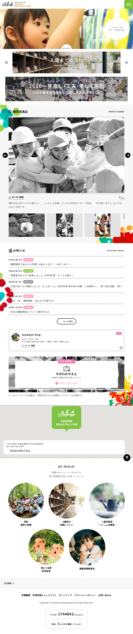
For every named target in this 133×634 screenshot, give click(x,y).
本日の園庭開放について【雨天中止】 (30, 312)
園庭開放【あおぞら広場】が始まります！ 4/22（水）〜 (41, 264)
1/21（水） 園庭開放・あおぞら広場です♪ (33, 301)
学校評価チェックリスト (45, 595)
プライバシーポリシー (85, 595)
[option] (66, 62)
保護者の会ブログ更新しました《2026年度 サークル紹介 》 (43, 275)
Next (127, 155)
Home (8, 583)
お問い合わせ (104, 595)
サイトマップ (65, 595)
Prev (5, 155)
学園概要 (26, 595)
